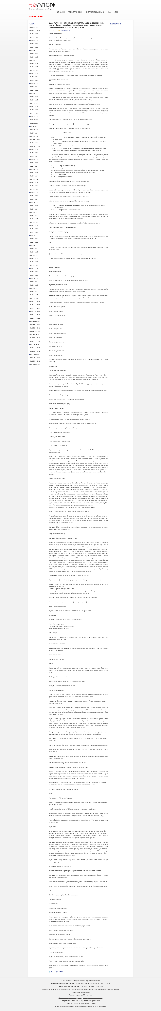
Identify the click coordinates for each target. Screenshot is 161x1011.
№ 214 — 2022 (35, 321)
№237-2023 (34, 245)
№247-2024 (34, 209)
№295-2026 (34, 50)
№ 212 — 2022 (35, 328)
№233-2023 (34, 258)
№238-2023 (34, 242)
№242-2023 (34, 225)
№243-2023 (34, 222)
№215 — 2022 (35, 318)
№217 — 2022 (35, 308)
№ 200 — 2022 (35, 361)
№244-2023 (34, 219)
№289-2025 (34, 70)
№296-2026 (34, 47)
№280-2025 (34, 100)
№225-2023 (34, 285)
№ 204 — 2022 (35, 351)
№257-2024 (34, 176)
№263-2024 (34, 156)
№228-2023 (34, 278)
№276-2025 (34, 113)
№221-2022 (34, 298)
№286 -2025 (34, 80)
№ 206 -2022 (34, 344)
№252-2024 (34, 192)
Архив (116, 12)
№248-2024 (34, 206)
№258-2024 (34, 172)
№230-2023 (34, 268)
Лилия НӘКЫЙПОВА (57, 972)
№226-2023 (34, 282)
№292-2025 (34, 60)
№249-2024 (34, 202)
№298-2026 (34, 40)
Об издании (61, 12)
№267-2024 (34, 143)
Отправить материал (36, 16)
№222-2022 (34, 295)
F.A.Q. (109, 12)
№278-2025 (34, 106)
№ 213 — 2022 (35, 325)
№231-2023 (34, 265)
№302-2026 (34, 27)
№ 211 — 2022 (35, 331)
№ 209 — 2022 (35, 338)
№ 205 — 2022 (35, 348)
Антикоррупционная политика (92, 998)
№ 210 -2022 (34, 334)
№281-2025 (34, 96)
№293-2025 (34, 57)
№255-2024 (34, 182)
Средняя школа (65, 30)
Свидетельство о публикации (95, 12)
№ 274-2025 (34, 120)
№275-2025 (34, 116)
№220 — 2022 (35, 301)
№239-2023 (34, 239)
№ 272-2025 (34, 130)
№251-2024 (34, 196)
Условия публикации (75, 12)
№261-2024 (34, 163)
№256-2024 (34, 179)
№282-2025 (34, 93)
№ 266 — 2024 (35, 146)
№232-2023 (34, 262)
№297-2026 (34, 44)
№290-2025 (34, 67)
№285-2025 (34, 83)
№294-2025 (34, 54)
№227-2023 (34, 272)
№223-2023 (34, 291)
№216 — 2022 (35, 315)
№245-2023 (34, 215)
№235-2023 (34, 252)
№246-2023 (34, 212)
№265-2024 (34, 149)
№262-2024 (34, 159)
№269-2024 (34, 136)
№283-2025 (34, 90)
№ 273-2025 (34, 123)
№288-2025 (34, 73)
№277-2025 (34, 110)
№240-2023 (34, 232)
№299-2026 (34, 37)
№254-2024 (34, 186)
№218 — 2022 (35, 311)
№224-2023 (34, 288)
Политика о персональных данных (70, 998)
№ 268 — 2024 (35, 139)
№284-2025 (34, 87)
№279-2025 (34, 103)
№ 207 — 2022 (35, 341)
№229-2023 (34, 275)
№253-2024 (34, 189)
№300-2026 (34, 34)
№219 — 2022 (35, 305)
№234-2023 (34, 255)
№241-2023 (34, 229)
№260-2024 (34, 166)
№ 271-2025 (34, 126)
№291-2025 (34, 63)
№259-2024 (34, 169)
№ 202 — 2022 (35, 358)
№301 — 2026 (35, 30)
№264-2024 (34, 153)
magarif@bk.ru (95, 1001)
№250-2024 (34, 199)
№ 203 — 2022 (35, 354)
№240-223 (33, 235)
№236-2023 (34, 249)
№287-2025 (34, 77)
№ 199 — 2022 (35, 364)
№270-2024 (34, 133)
